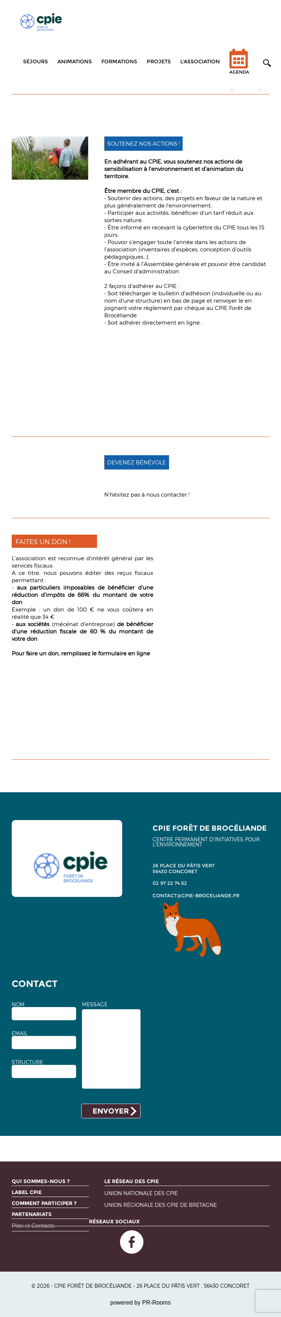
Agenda (239, 66)
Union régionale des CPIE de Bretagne (160, 1205)
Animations (74, 61)
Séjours (35, 61)
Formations (119, 61)
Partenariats (32, 1214)
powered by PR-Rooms (140, 1302)
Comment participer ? (44, 1203)
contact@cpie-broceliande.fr (196, 895)
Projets (159, 61)
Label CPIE (27, 1192)
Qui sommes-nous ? (41, 1181)
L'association (200, 61)
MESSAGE (95, 1004)
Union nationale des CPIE (141, 1193)
